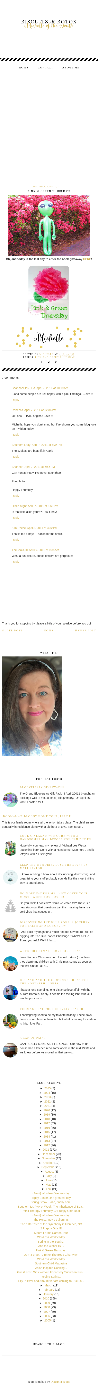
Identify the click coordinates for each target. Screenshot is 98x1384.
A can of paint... (34, 1037)
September (48, 1167)
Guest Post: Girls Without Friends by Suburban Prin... (51, 1272)
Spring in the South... (51, 1241)
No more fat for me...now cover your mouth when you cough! (54, 895)
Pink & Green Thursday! (51, 1250)
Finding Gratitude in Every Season (51, 1008)
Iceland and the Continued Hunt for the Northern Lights (54, 981)
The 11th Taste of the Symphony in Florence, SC (51, 1224)
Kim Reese (19, 528)
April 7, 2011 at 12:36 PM (40, 410)
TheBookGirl (20, 550)
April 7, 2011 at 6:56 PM (40, 466)
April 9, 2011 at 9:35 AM (44, 550)
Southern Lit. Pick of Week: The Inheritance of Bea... (51, 1206)
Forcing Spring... (51, 1276)
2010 (46, 1298)
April (48, 1189)
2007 (47, 1311)
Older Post (12, 630)
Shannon (17, 466)
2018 (47, 1119)
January (48, 1294)
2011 (46, 1149)
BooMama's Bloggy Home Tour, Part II (37, 816)
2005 (47, 1320)
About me (70, 67)
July (49, 1175)
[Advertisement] (49, 123)
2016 (47, 1127)
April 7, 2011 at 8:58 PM (43, 506)
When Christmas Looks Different (50, 951)
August (49, 1171)
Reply (15, 399)
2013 (47, 1140)
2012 (47, 1145)
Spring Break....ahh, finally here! (51, 1202)
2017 (47, 1123)
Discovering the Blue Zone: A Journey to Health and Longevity (55, 923)
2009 (47, 1303)
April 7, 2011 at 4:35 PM (47, 444)
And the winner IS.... (51, 1246)
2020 (47, 1110)
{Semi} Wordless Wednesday (51, 1193)
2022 (47, 1101)
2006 (47, 1316)
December (48, 1154)
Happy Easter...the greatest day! (50, 1197)
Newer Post (85, 630)
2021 (47, 1105)
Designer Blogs (60, 1381)
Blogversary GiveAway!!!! (42, 787)
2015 (47, 1132)
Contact (45, 67)
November (48, 1158)
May (48, 1184)
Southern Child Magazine (51, 1263)
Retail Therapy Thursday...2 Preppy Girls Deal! (51, 1211)
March (48, 1285)
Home (24, 67)
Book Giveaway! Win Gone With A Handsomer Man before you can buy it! (55, 837)
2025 (47, 1088)
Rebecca (17, 410)
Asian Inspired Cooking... (51, 1268)
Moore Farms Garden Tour (51, 1232)
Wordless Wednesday (51, 1237)
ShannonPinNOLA (23, 388)
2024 (47, 1092)
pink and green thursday (55, 357)
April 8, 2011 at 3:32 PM (42, 528)
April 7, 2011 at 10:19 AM (52, 388)
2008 (47, 1307)
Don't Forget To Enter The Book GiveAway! (51, 1254)
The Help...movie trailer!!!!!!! (51, 1219)
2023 (47, 1097)
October (48, 1162)
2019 (47, 1114)
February (48, 1289)
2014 (47, 1136)
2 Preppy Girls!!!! (51, 1228)
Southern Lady (21, 444)
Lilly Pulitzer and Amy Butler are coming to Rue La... (51, 1281)
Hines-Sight (19, 506)
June (48, 1180)
